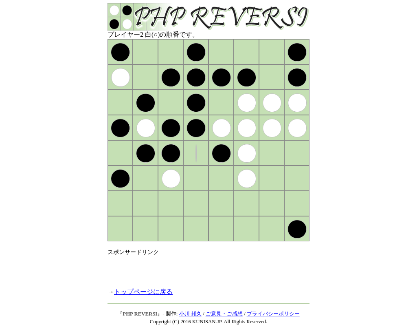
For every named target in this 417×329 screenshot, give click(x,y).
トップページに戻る (143, 291)
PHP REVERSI (140, 314)
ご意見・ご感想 (224, 314)
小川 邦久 (190, 314)
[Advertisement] (203, 268)
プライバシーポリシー (273, 314)
